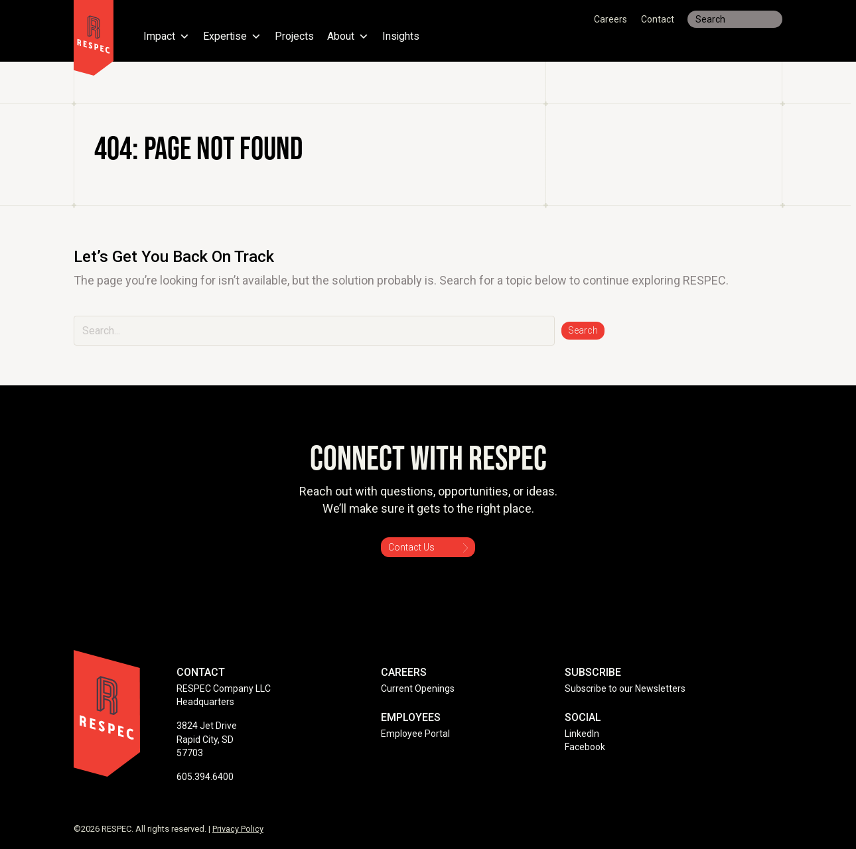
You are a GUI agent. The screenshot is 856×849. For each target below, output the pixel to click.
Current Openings (418, 688)
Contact (657, 19)
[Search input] (734, 19)
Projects (295, 36)
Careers (610, 19)
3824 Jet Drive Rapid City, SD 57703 (207, 739)
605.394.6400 (205, 776)
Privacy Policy (237, 829)
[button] (583, 331)
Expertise (232, 36)
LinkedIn (582, 733)
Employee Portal (415, 733)
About (349, 36)
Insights (402, 36)
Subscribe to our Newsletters (625, 688)
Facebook (585, 747)
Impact (166, 36)
